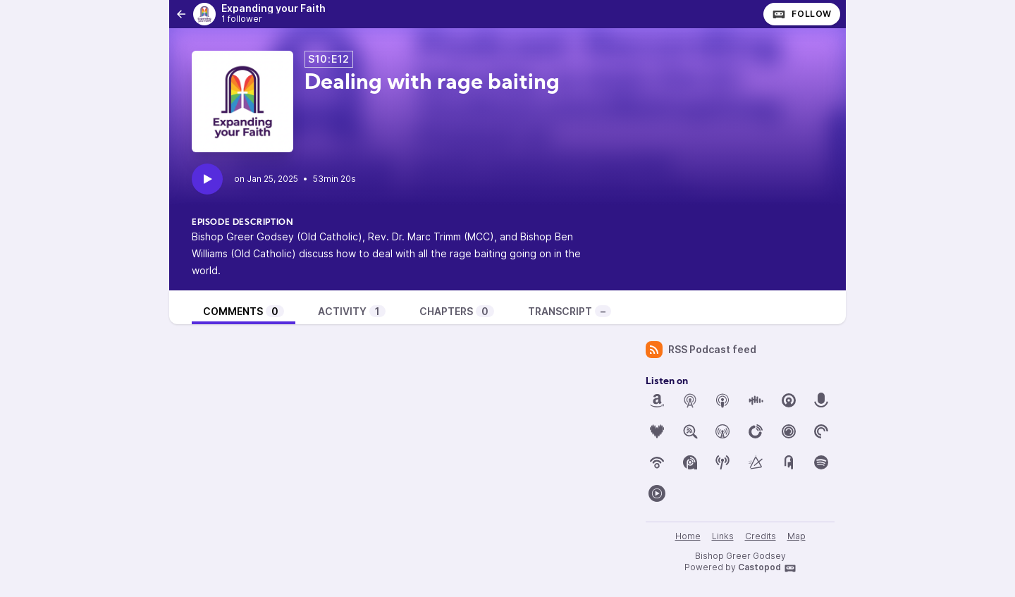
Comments (243, 311)
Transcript (569, 311)
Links (723, 536)
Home (688, 536)
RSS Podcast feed (701, 349)
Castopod (767, 568)
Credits (760, 536)
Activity (352, 311)
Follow (802, 14)
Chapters (456, 311)
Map (796, 536)
